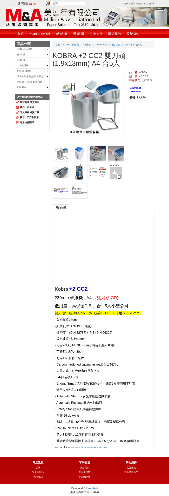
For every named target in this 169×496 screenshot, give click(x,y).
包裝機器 (21, 87)
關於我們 (114, 34)
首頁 (21, 34)
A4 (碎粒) (86, 44)
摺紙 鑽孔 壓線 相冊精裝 (29, 82)
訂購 (38, 467)
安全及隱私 (38, 472)
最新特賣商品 (131, 472)
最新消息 (133, 34)
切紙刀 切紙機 (24, 71)
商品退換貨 (84, 472)
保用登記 (38, 476)
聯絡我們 (84, 467)
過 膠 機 (78, 34)
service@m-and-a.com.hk (138, 3)
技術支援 (96, 34)
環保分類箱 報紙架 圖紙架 (30, 76)
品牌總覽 (131, 467)
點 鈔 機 (61, 34)
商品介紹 (61, 207)
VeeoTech (93, 488)
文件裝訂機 (23, 65)
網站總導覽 (84, 476)
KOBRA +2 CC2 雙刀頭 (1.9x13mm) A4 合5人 (118, 44)
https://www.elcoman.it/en (94, 447)
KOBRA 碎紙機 (40, 34)
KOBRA (143, 72)
